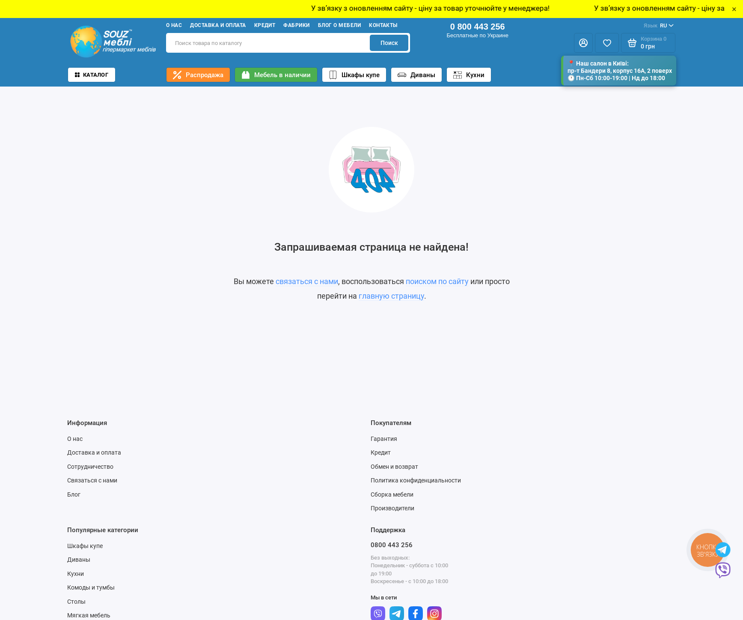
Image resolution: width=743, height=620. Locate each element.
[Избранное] (606, 43)
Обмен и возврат (394, 466)
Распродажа (198, 75)
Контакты (383, 25)
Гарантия (384, 438)
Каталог (91, 75)
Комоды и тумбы (91, 587)
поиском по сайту (437, 281)
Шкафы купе (354, 75)
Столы (76, 601)
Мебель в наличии (276, 75)
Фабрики (296, 25)
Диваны (416, 75)
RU (659, 25)
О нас (174, 25)
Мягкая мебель (88, 615)
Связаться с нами (92, 480)
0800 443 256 (392, 545)
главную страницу (391, 295)
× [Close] (734, 9)
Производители (392, 508)
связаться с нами (307, 281)
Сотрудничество (90, 466)
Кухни (468, 75)
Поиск (389, 42)
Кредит (265, 25)
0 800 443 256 (477, 26)
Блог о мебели (339, 25)
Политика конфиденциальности (416, 480)
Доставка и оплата (218, 25)
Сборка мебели (392, 494)
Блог (73, 494)
